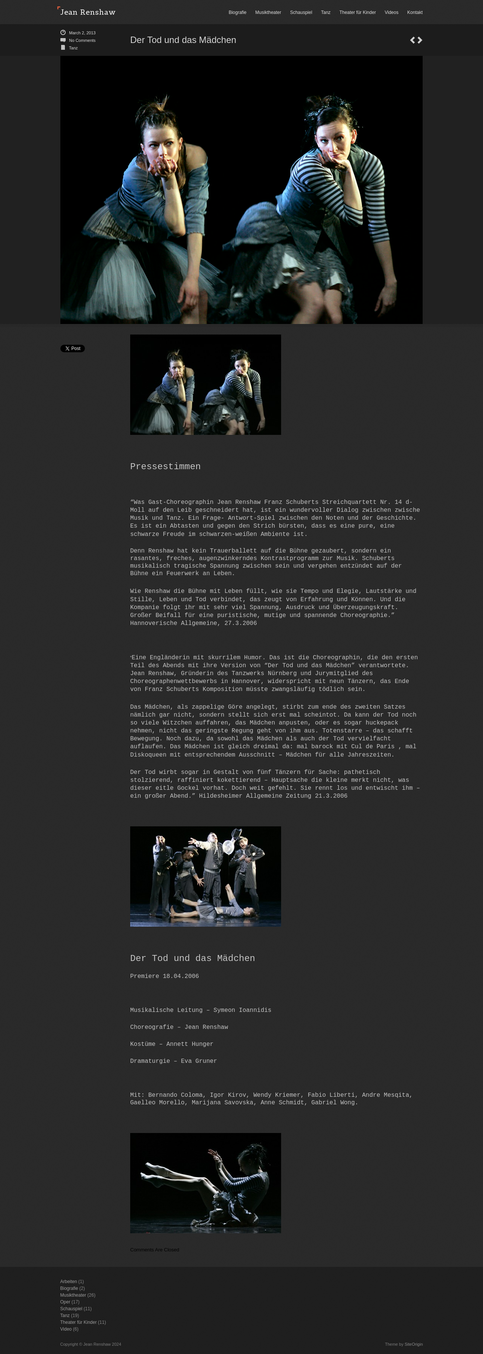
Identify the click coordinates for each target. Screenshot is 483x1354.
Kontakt (415, 12)
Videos (391, 12)
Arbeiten (68, 1281)
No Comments (82, 40)
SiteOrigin (414, 1344)
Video (66, 1329)
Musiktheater (268, 12)
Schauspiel (301, 12)
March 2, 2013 (82, 33)
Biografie (237, 12)
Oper (65, 1302)
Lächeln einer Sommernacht (420, 40)
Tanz (326, 12)
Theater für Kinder (357, 12)
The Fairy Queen (412, 40)
